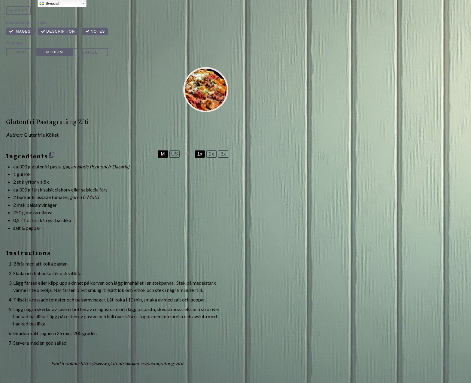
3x (223, 153)
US (174, 153)
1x (199, 153)
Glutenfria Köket (41, 135)
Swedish (49, 3)
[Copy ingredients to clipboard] (51, 154)
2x (211, 153)
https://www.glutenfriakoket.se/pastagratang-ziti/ (132, 363)
